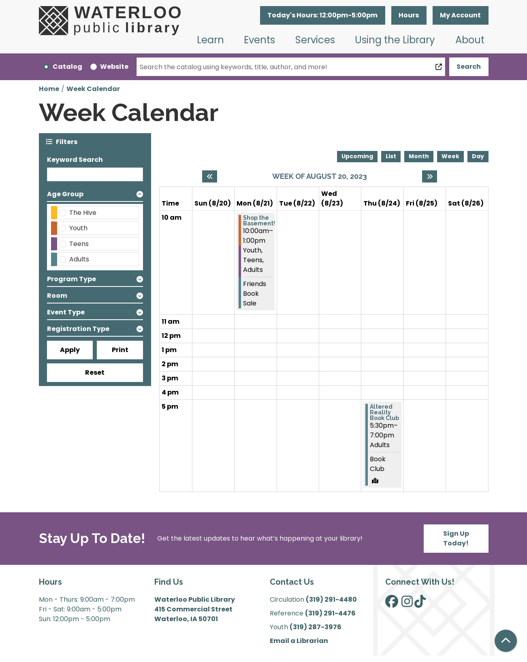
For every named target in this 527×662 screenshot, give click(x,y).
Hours (409, 15)
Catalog (67, 66)
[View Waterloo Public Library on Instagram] (407, 604)
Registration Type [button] (78, 328)
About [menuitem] (469, 40)
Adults (79, 259)
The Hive (82, 212)
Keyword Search (75, 159)
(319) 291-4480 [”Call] (331, 599)
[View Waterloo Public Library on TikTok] (420, 604)
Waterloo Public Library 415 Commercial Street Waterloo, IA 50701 (194, 609)
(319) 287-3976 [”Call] (315, 627)
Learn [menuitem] (210, 40)
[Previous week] (209, 176)
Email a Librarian (299, 640)
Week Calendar (93, 88)
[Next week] (429, 176)
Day (478, 156)
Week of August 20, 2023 (319, 176)
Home (49, 88)
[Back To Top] (506, 641)
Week (450, 156)
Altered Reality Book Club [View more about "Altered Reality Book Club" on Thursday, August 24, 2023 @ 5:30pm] (384, 412)
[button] (322, 15)
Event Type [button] (66, 312)
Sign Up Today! (456, 538)
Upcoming (357, 156)
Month (419, 156)
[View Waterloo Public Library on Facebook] (391, 604)
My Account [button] (460, 15)
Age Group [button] (65, 194)
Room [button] (57, 295)
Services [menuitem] (315, 40)
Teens (79, 243)
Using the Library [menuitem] (395, 40)
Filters (66, 141)
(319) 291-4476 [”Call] (330, 613)
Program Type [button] (71, 279)
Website (114, 66)
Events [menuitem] (259, 40)
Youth (78, 228)
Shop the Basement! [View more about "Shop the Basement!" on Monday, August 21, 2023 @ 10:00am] (259, 220)
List (391, 156)
